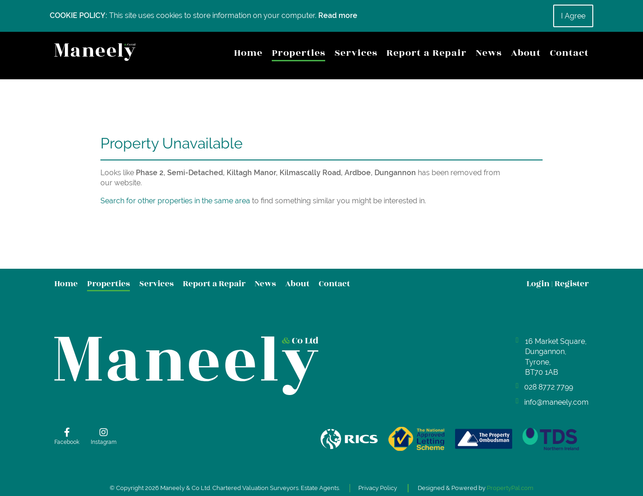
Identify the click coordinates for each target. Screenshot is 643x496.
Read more (337, 15)
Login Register (557, 284)
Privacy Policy (379, 482)
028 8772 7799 (548, 387)
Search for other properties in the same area (175, 201)
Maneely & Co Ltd (184, 482)
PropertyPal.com (511, 482)
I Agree (573, 16)
